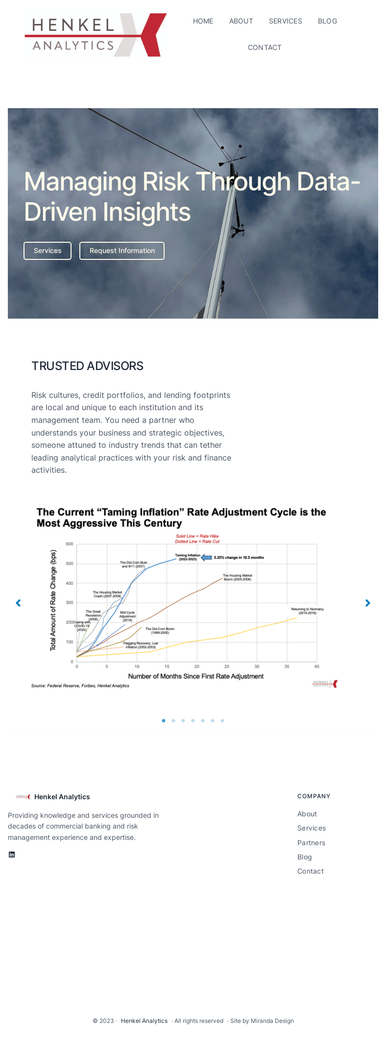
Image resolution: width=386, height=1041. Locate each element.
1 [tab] (164, 721)
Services (48, 250)
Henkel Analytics (62, 796)
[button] (18, 603)
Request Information (122, 250)
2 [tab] (173, 721)
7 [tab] (222, 721)
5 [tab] (203, 721)
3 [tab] (183, 721)
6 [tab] (212, 721)
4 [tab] (193, 721)
